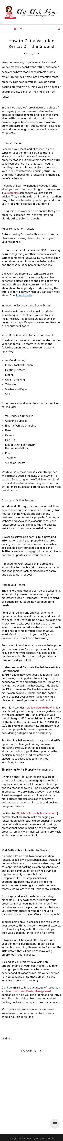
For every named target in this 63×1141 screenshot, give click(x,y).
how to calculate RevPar (40, 707)
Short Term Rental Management (31, 991)
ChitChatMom (23, 1138)
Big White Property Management (36, 813)
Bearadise (12, 192)
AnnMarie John (48, 1138)
